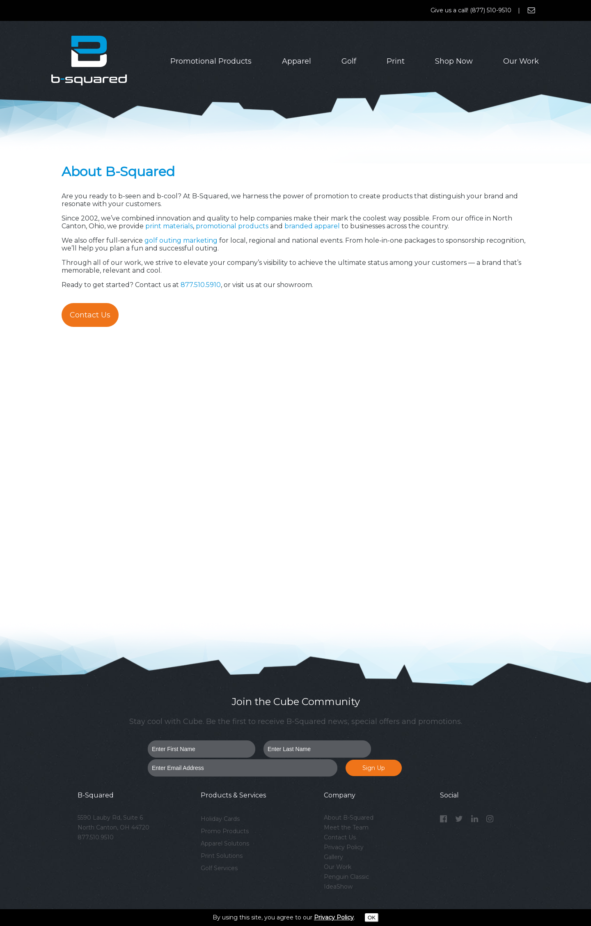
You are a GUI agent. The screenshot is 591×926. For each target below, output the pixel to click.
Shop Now (454, 61)
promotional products (232, 226)
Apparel (296, 61)
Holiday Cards (220, 819)
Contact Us (90, 314)
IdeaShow (338, 886)
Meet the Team (346, 827)
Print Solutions (222, 855)
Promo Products (225, 831)
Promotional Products (211, 61)
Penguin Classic (346, 876)
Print (396, 61)
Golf (348, 61)
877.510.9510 (96, 837)
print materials (169, 226)
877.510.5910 (201, 285)
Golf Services (219, 868)
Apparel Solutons (225, 843)
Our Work (521, 61)
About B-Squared (348, 817)
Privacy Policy (344, 847)
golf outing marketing (181, 240)
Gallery (333, 857)
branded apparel (311, 226)
